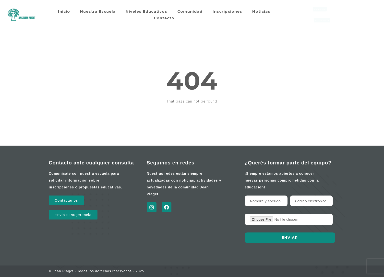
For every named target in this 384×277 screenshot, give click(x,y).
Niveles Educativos (146, 11)
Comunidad (190, 11)
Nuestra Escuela (98, 11)
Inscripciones (227, 11)
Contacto (164, 18)
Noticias (261, 11)
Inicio (64, 11)
